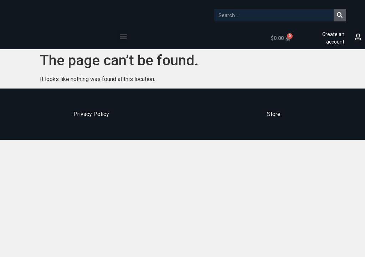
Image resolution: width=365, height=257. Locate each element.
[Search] (340, 15)
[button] (123, 36)
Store (274, 114)
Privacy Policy (91, 114)
